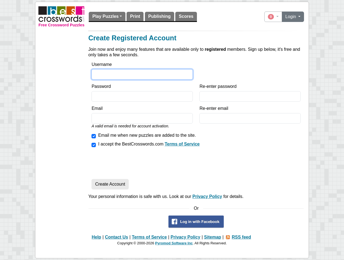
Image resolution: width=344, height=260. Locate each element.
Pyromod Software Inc (174, 243)
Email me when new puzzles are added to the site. (147, 135)
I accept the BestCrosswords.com (149, 144)
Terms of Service (182, 144)
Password (101, 86)
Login (291, 16)
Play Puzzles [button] (105, 16)
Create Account (110, 184)
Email (96, 108)
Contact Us (116, 237)
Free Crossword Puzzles (62, 25)
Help (96, 237)
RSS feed (241, 237)
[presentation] (133, 164)
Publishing (159, 16)
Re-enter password (217, 86)
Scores (186, 16)
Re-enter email (213, 108)
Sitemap (212, 237)
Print (135, 16)
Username (101, 64)
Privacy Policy (207, 196)
